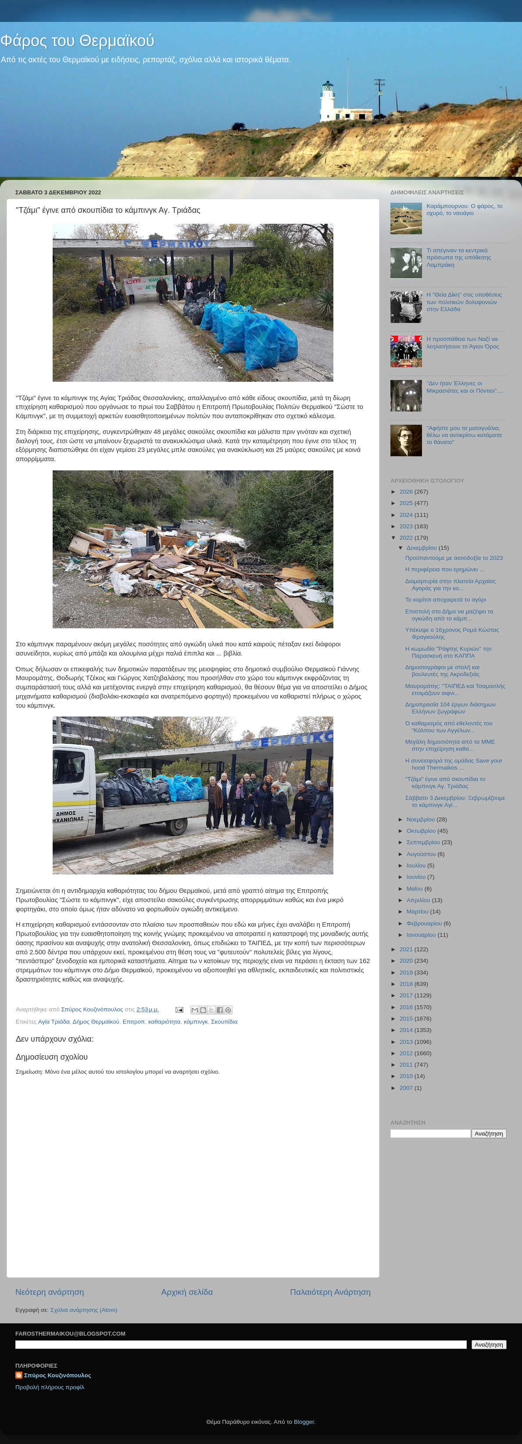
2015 (407, 1018)
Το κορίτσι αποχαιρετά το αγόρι (445, 599)
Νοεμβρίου (421, 819)
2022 (407, 537)
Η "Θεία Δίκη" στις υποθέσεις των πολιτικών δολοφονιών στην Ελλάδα (464, 301)
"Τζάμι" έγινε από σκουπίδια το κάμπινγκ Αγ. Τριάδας (445, 782)
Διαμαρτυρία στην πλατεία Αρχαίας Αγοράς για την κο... (450, 584)
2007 (407, 1088)
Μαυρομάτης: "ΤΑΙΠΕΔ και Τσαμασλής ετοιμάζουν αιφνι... (455, 689)
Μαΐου (416, 888)
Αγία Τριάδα (54, 1021)
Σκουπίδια (224, 1021)
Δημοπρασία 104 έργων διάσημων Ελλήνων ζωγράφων (450, 708)
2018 (407, 984)
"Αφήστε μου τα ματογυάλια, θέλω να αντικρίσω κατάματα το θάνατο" (463, 435)
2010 (407, 1076)
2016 (407, 1007)
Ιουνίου (417, 877)
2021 (407, 949)
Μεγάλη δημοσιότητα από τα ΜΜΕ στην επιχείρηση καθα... (450, 745)
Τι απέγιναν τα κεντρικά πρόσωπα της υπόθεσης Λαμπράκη (458, 257)
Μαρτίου (418, 911)
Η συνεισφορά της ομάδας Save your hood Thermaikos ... (453, 764)
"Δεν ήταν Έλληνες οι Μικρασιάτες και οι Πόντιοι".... (464, 387)
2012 (407, 1053)
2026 (407, 491)
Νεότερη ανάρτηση (49, 1292)
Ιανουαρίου (422, 935)
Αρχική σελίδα (187, 1292)
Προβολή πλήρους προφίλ (49, 1387)
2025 (407, 503)
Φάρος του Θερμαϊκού (77, 41)
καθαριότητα (164, 1021)
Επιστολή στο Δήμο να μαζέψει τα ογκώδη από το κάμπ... (449, 615)
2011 (407, 1064)
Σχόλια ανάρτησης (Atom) (84, 1310)
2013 (407, 1042)
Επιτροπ (133, 1021)
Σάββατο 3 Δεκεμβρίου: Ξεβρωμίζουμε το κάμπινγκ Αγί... (455, 801)
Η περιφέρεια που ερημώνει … (445, 569)
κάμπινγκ (196, 1021)
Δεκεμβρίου (423, 548)
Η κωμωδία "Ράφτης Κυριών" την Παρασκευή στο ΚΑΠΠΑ (448, 652)
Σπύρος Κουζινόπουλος (57, 1375)
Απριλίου (419, 900)
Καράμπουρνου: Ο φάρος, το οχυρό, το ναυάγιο (464, 209)
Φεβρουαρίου (425, 923)
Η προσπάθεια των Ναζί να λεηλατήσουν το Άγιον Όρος (462, 342)
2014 (407, 1030)
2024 (407, 515)
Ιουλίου (417, 865)
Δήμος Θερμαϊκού (96, 1021)
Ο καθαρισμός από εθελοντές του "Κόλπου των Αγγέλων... (449, 727)
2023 (407, 526)
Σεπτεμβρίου (424, 842)
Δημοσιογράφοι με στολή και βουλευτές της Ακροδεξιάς (442, 670)
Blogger (304, 1422)
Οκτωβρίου (422, 831)
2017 (407, 995)
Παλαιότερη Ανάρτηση (330, 1292)
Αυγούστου (422, 854)
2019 (407, 972)
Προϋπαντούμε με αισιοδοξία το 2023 (454, 558)
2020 (407, 960)
